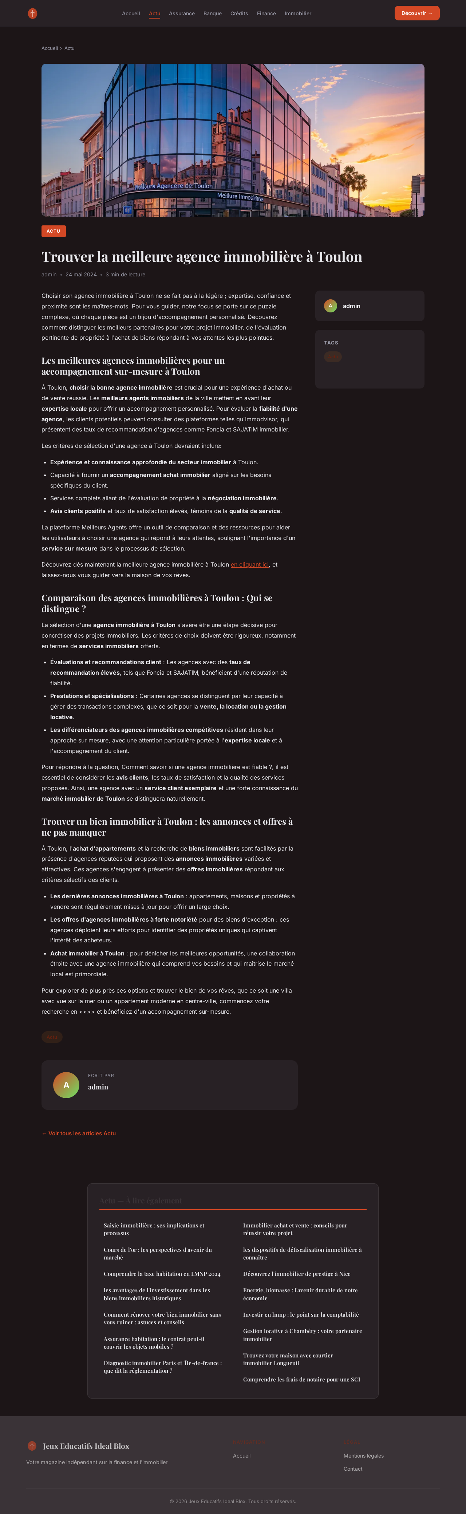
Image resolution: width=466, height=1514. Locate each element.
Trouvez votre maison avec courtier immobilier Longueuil (288, 1359)
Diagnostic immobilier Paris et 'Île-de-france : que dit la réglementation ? (163, 1366)
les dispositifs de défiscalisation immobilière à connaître (302, 1253)
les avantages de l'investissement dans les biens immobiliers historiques (157, 1293)
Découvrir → (417, 13)
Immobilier (298, 13)
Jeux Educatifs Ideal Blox (77, 1445)
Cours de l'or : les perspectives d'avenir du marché (158, 1253)
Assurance (182, 13)
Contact (353, 1469)
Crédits (239, 13)
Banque (213, 13)
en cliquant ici (250, 564)
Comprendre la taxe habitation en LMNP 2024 (162, 1273)
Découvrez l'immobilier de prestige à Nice (297, 1273)
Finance (266, 13)
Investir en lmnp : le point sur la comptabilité (301, 1314)
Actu (154, 13)
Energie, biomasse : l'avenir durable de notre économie (300, 1293)
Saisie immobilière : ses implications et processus (154, 1229)
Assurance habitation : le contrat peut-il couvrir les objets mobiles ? (154, 1342)
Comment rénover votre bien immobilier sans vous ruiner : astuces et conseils (162, 1318)
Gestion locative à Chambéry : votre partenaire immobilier (302, 1334)
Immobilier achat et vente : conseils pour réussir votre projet (295, 1229)
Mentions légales (364, 1455)
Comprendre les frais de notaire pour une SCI (301, 1379)
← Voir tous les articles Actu (79, 1133)
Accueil (131, 13)
